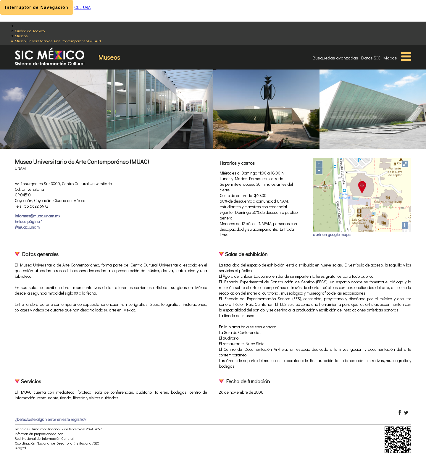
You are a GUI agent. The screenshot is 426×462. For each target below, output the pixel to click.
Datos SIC (370, 58)
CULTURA (82, 7)
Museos (21, 35)
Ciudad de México (30, 30)
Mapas (390, 58)
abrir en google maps (332, 234)
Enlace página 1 (28, 221)
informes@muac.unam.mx (37, 216)
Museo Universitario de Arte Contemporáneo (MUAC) (58, 40)
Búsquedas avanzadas (335, 58)
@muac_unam (27, 227)
